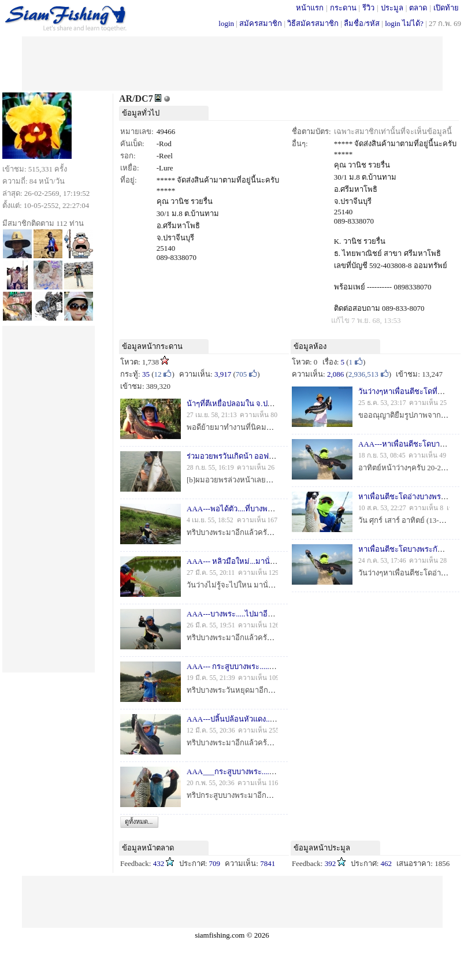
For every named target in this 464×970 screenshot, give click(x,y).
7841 (267, 863)
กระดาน (343, 7)
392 (330, 863)
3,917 (222, 374)
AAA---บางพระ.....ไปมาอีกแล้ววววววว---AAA (260, 613)
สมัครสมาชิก (260, 23)
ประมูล (392, 7)
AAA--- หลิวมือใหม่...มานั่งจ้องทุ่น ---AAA (254, 561)
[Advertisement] (232, 62)
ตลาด (418, 7)
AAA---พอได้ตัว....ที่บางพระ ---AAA (244, 508)
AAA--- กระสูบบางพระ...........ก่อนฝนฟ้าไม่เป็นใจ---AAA (277, 666)
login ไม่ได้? (404, 23)
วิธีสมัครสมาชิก (313, 23)
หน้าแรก (310, 7)
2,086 (335, 374)
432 (159, 863)
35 (146, 374)
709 (215, 863)
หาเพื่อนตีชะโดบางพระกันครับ (407, 549)
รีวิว (368, 7)
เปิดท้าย (446, 7)
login (226, 23)
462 (386, 863)
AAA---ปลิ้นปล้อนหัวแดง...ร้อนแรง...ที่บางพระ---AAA (272, 719)
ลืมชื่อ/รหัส (362, 23)
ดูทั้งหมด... (139, 821)
